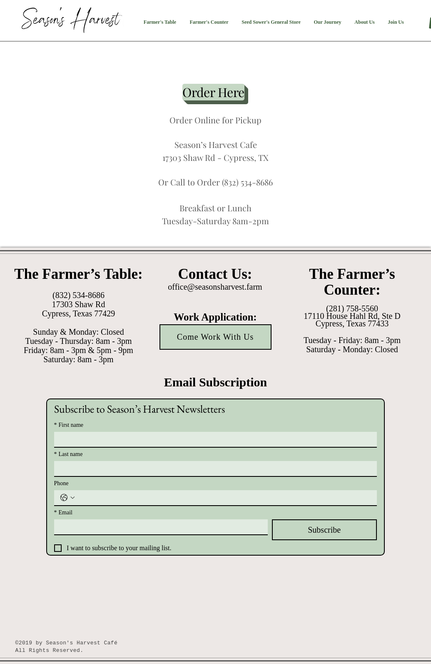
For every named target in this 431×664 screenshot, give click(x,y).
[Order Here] (213, 92)
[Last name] (213, 468)
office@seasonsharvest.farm (215, 286)
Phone (61, 483)
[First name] (213, 439)
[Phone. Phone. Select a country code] (67, 498)
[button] (160, 22)
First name (69, 424)
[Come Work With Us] (215, 337)
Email (63, 512)
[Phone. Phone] (224, 497)
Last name (68, 454)
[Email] (158, 526)
